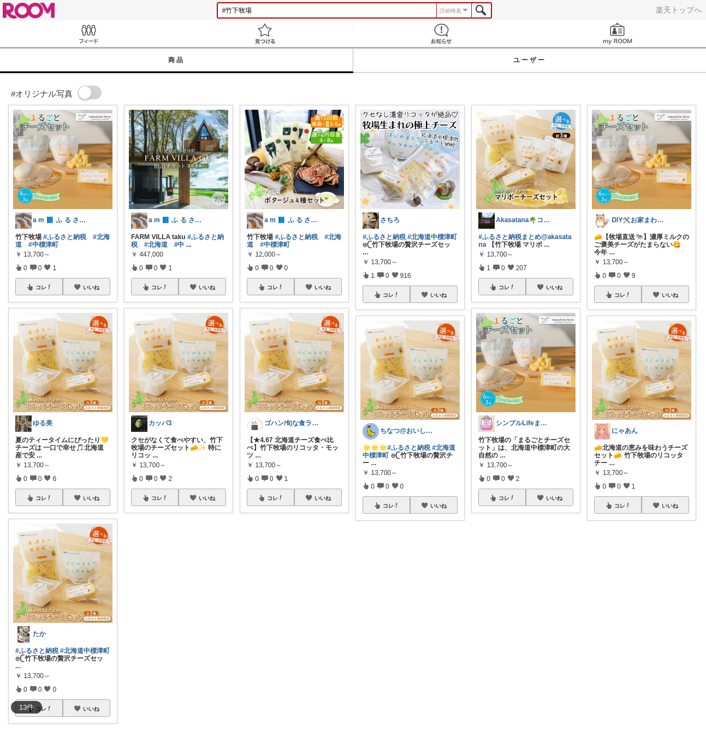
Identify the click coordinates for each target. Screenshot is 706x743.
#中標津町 (43, 244)
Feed (88, 33)
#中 (179, 244)
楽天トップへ (679, 9)
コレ (43, 287)
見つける (264, 33)
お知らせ (441, 33)
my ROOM (618, 33)
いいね (91, 287)
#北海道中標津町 (85, 651)
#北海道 (156, 244)
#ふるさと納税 (64, 237)
